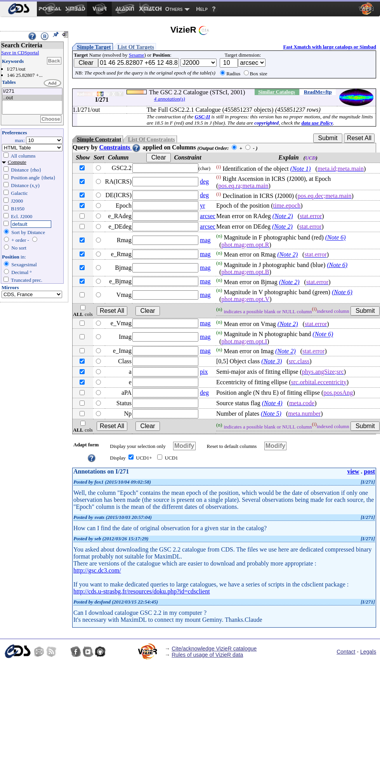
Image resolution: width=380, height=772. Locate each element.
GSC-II (202, 117)
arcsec (207, 216)
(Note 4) (272, 403)
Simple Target (94, 47)
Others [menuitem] (174, 9)
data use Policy (317, 123)
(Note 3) (271, 361)
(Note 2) (282, 216)
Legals (368, 652)
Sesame (136, 55)
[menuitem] (18, 9)
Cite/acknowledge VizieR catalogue (214, 648)
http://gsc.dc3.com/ (97, 570)
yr (202, 205)
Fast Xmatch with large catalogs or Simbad (329, 47)
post (369, 471)
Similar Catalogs (276, 92)
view (353, 471)
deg (204, 181)
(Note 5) (271, 413)
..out (32, 98)
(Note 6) (335, 237)
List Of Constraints (151, 139)
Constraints (120, 147)
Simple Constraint (99, 139)
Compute (17, 162)
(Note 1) (300, 168)
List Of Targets (136, 47)
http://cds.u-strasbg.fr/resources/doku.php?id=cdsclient (141, 591)
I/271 (32, 91)
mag (205, 240)
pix (204, 371)
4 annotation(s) (169, 99)
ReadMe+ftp (318, 92)
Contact (346, 652)
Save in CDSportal (20, 53)
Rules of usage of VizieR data (207, 655)
